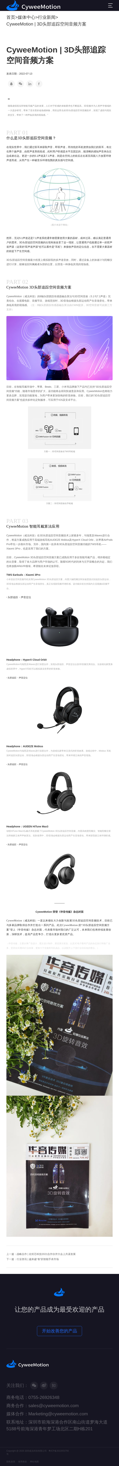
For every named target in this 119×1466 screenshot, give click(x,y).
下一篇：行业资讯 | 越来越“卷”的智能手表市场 (32, 1259)
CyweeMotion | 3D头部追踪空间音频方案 (46, 24)
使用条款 (22, 1461)
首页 (10, 17)
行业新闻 (46, 17)
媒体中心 (26, 17)
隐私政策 (10, 1461)
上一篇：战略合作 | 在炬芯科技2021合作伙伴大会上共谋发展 (41, 1254)
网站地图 (34, 1461)
